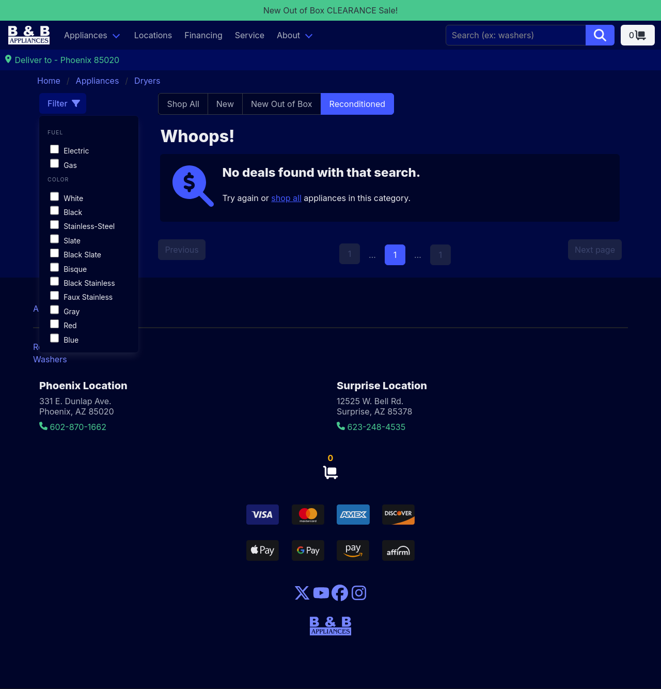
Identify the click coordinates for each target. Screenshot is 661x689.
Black (66, 212)
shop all (286, 198)
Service (249, 35)
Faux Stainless (81, 297)
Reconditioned (357, 104)
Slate (65, 240)
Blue (64, 339)
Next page (595, 249)
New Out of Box (281, 104)
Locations (153, 35)
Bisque (68, 269)
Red (63, 325)
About (288, 35)
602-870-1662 (72, 427)
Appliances (85, 35)
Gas (63, 165)
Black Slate (75, 254)
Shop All (183, 104)
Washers (50, 359)
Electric (69, 150)
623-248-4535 (371, 427)
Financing (203, 35)
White (66, 198)
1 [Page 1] (395, 255)
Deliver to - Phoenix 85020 (61, 60)
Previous (181, 249)
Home (48, 80)
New (225, 104)
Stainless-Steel (82, 226)
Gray (65, 311)
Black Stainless (82, 283)
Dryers (147, 80)
